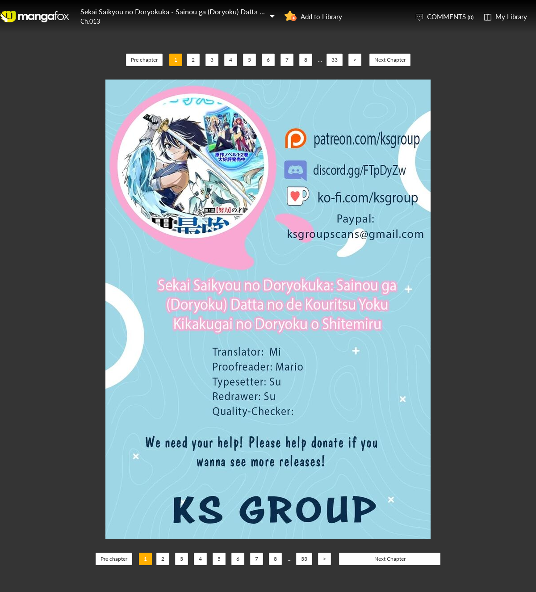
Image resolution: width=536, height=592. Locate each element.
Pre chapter (144, 59)
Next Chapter (390, 59)
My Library (511, 17)
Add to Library (321, 17)
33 (334, 59)
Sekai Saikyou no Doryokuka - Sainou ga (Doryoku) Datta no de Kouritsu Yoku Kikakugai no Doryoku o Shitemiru (255, 11)
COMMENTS (450, 17)
